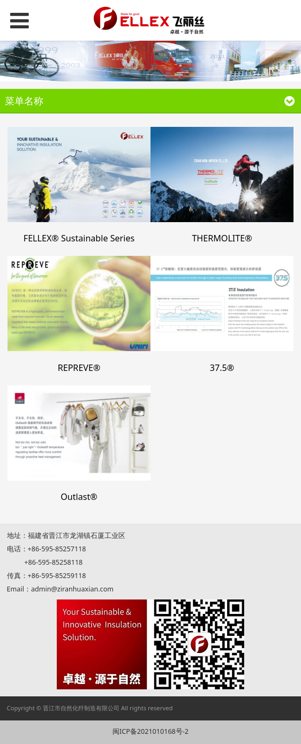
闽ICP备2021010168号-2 (150, 731)
